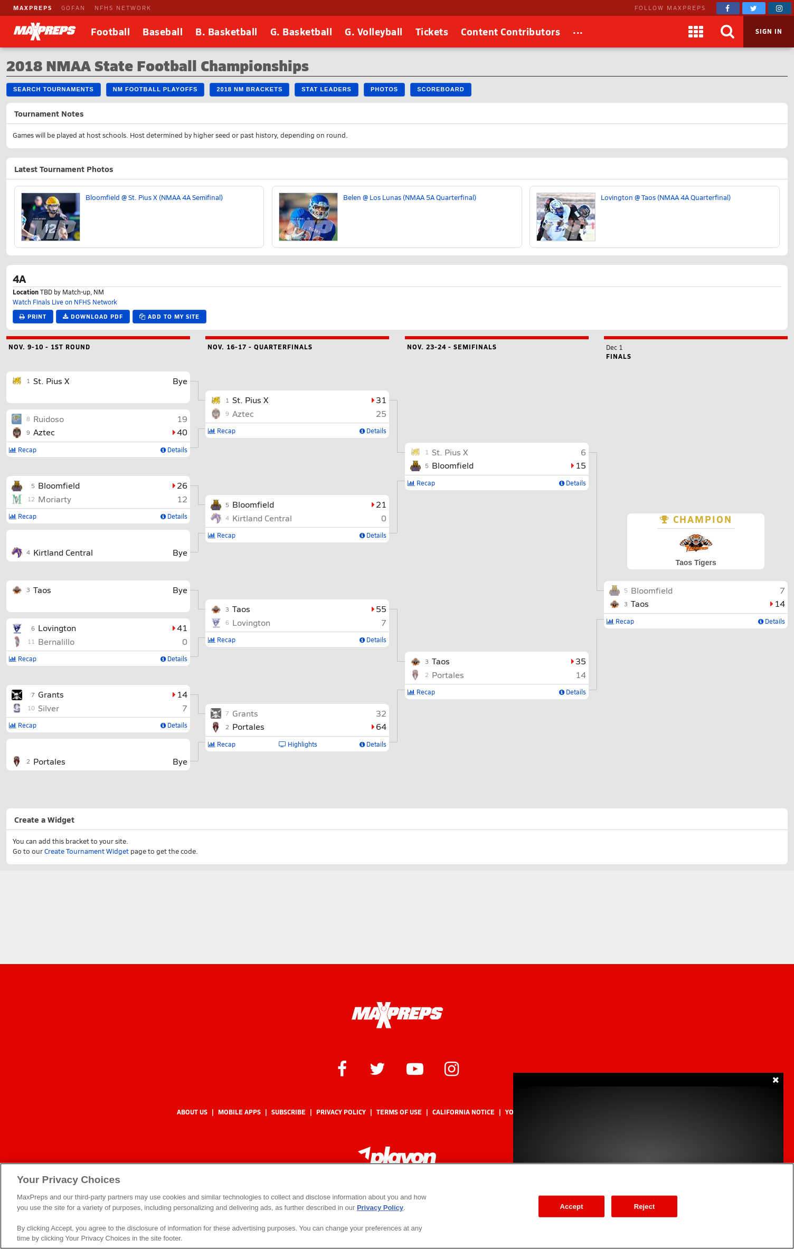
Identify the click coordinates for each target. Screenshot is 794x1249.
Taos (42, 589)
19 (182, 418)
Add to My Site (169, 316)
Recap (22, 449)
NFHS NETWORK (123, 8)
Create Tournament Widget (86, 851)
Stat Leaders (326, 89)
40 (182, 431)
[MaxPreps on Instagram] (779, 8)
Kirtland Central (63, 552)
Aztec (44, 431)
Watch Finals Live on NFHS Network (65, 302)
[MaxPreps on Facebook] (728, 8)
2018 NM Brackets (249, 89)
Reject (644, 1206)
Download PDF (93, 316)
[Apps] (696, 31)
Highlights (298, 744)
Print (33, 316)
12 (182, 498)
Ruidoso (48, 418)
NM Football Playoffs (155, 89)
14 (182, 694)
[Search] (727, 31)
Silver (48, 707)
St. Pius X (51, 380)
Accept (571, 1206)
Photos (384, 89)
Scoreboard (440, 89)
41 (182, 627)
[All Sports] (578, 31)
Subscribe (288, 1112)
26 (182, 485)
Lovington (57, 627)
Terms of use (399, 1112)
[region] (397, 1206)
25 (381, 413)
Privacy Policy (341, 1112)
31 (381, 399)
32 (381, 713)
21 (381, 504)
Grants (51, 694)
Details (173, 449)
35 (580, 660)
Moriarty (54, 498)
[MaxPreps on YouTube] (415, 1068)
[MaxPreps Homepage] (397, 1015)
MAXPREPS (32, 8)
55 (381, 608)
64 (381, 726)
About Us (192, 1112)
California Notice (463, 1112)
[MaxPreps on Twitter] (753, 8)
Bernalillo (56, 641)
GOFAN (73, 8)
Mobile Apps (239, 1112)
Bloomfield (59, 485)
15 (580, 465)
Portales (49, 761)
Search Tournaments (53, 89)
